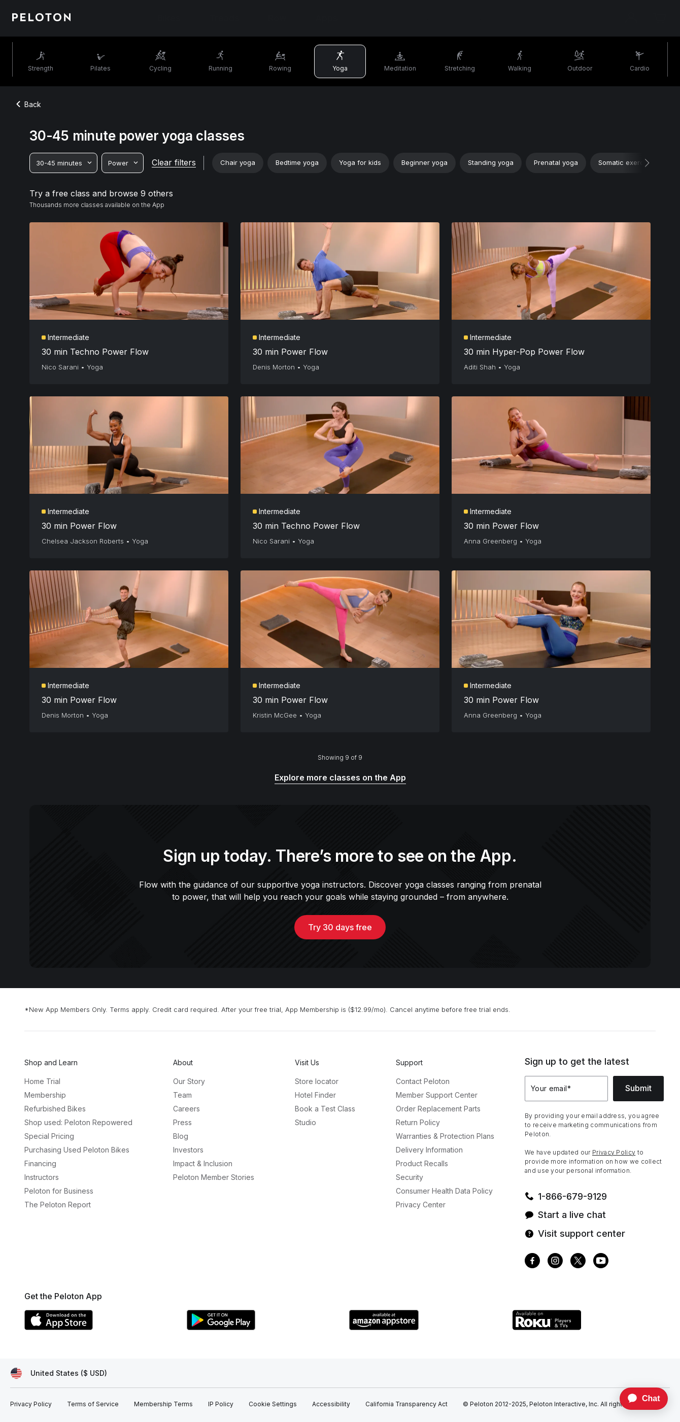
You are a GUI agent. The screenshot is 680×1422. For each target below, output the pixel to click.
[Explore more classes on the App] (340, 778)
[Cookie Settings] (273, 1404)
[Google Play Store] (263, 1327)
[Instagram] (555, 1262)
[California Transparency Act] (406, 1404)
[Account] (631, 18)
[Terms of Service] (93, 1404)
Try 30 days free (340, 927)
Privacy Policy (613, 1152)
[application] (639, 1398)
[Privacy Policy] (31, 1404)
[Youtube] (600, 1262)
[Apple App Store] (100, 1327)
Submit (638, 1088)
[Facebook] (532, 1262)
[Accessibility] (331, 1404)
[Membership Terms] (163, 1404)
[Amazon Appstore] (425, 1327)
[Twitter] (578, 1262)
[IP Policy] (220, 1404)
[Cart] (660, 18)
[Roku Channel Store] (588, 1327)
